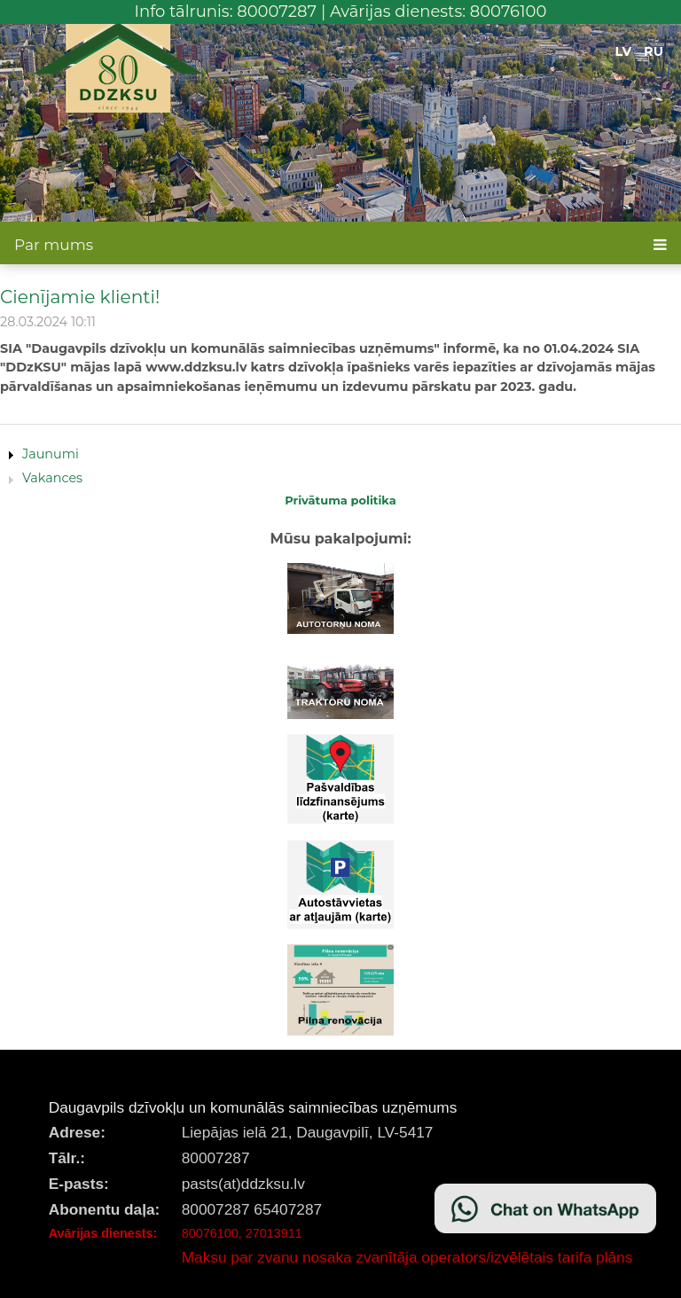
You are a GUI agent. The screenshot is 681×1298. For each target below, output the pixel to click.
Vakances (52, 478)
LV (623, 51)
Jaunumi (50, 454)
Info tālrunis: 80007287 (226, 11)
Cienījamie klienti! (80, 296)
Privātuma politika (340, 500)
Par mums (53, 245)
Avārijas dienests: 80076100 (438, 11)
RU (653, 51)
